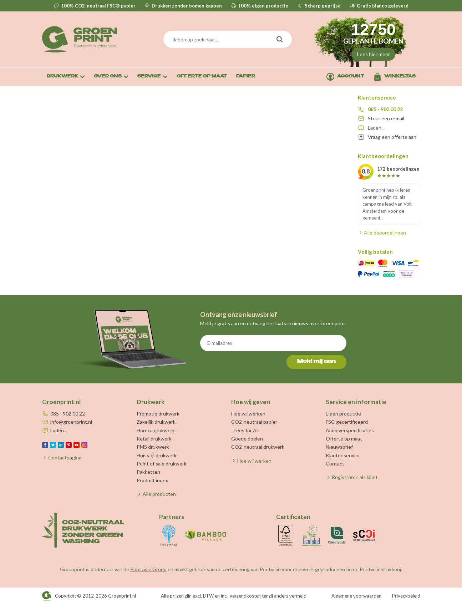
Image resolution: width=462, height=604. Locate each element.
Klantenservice (343, 455)
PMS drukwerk (153, 447)
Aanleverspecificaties (350, 430)
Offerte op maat (344, 439)
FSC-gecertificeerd (347, 422)
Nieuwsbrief (339, 447)
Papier (245, 77)
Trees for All (245, 430)
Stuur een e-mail (386, 118)
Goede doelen (247, 439)
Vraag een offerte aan (392, 137)
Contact (335, 463)
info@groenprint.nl (71, 422)
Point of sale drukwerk (162, 463)
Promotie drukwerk (158, 414)
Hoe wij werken (248, 414)
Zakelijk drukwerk (156, 422)
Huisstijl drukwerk (157, 455)
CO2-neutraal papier (254, 422)
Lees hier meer (373, 54)
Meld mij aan (316, 361)
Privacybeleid (406, 596)
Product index (152, 480)
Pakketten (148, 472)
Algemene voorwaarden (356, 596)
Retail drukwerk (154, 439)
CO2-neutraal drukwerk (257, 447)
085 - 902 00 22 (385, 109)
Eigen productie (343, 414)
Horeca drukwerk (156, 430)
